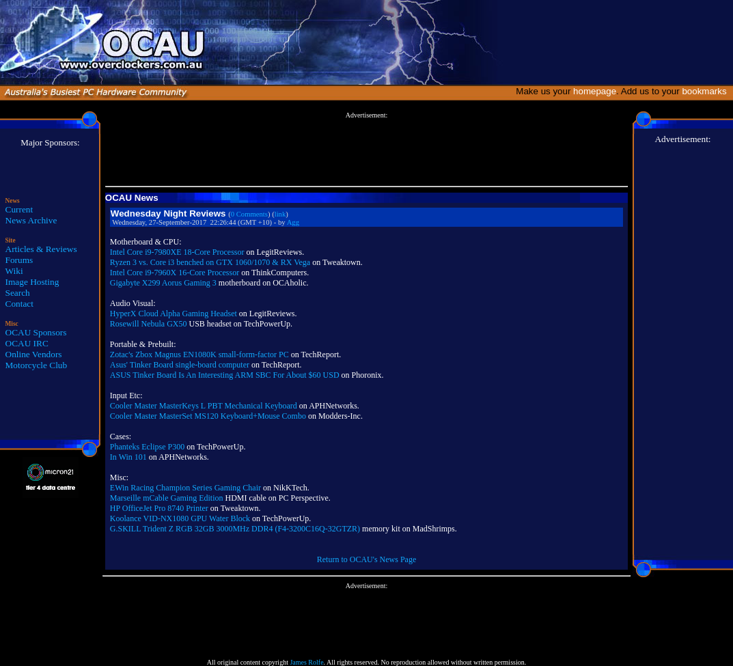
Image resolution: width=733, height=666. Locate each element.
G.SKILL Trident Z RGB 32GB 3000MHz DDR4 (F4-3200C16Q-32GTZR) (235, 528)
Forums (19, 260)
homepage (594, 91)
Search (17, 293)
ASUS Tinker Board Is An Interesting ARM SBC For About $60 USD (225, 375)
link (280, 214)
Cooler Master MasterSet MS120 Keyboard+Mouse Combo (208, 416)
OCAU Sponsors (36, 332)
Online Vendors (33, 354)
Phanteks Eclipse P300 (147, 447)
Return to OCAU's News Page (366, 559)
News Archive (31, 220)
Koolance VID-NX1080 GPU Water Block (180, 518)
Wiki (14, 271)
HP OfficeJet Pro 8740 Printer (159, 508)
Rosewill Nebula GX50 (148, 324)
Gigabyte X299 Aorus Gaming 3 (163, 283)
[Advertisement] (366, 149)
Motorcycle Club (36, 365)
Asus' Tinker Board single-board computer (179, 365)
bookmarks (707, 91)
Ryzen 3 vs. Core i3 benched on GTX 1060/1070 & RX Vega (210, 262)
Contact (19, 304)
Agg (293, 222)
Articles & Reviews (41, 249)
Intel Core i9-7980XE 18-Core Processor (177, 252)
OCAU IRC (27, 343)
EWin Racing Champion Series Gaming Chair (185, 487)
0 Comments (249, 214)
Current (19, 209)
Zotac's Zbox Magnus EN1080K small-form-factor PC (199, 354)
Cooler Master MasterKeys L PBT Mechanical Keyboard (203, 406)
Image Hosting (32, 282)
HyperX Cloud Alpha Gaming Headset (173, 313)
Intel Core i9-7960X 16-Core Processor (174, 272)
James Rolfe (306, 662)
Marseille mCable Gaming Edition (166, 498)
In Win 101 (128, 457)
